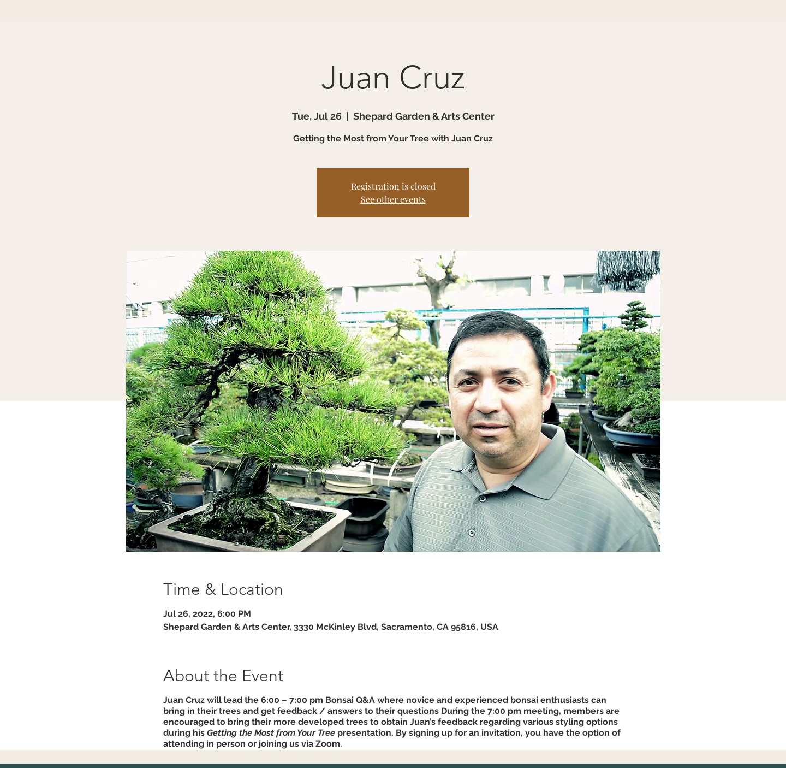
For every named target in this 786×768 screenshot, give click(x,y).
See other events (393, 199)
